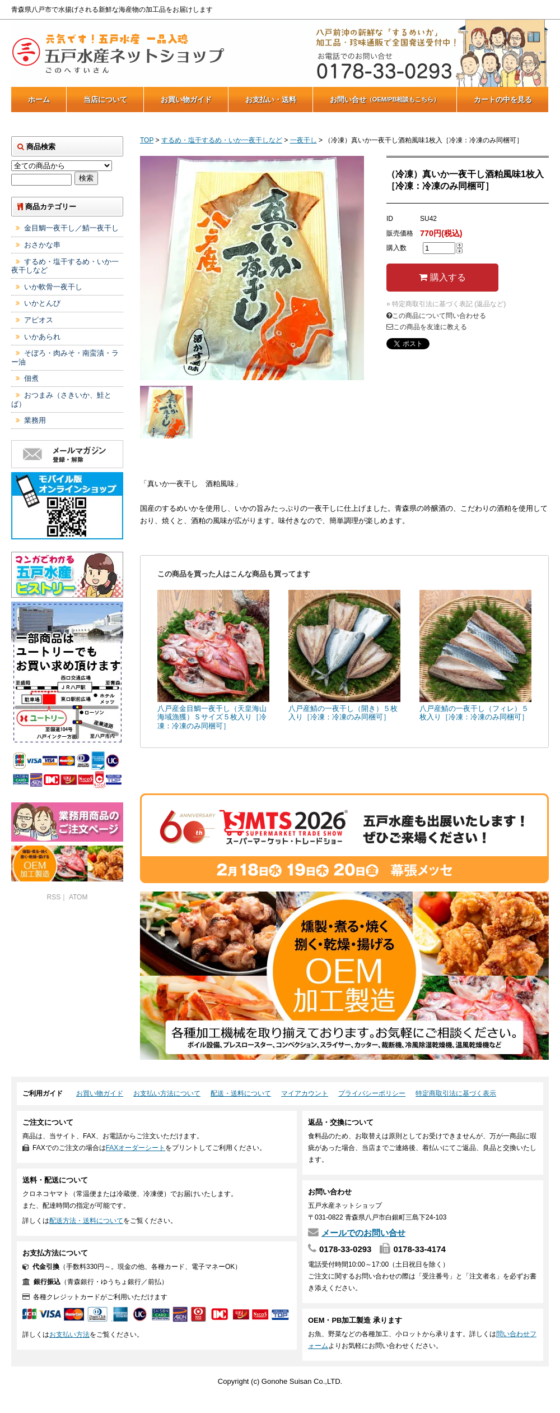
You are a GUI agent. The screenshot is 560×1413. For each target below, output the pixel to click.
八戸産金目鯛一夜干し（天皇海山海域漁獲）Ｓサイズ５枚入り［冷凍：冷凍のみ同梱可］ (212, 717)
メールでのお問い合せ (363, 1232)
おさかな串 (42, 245)
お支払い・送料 (270, 99)
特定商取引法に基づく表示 (456, 1093)
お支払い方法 (69, 1334)
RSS (54, 897)
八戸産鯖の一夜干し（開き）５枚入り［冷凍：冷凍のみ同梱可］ (343, 713)
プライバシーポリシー (371, 1093)
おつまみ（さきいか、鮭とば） (61, 399)
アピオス (38, 320)
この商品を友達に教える (426, 327)
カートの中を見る (503, 99)
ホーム (39, 99)
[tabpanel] (252, 268)
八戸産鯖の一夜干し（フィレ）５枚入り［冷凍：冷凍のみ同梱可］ (474, 713)
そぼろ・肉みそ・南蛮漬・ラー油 (65, 357)
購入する (442, 277)
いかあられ (42, 337)
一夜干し (303, 140)
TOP (146, 140)
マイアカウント (304, 1093)
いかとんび (42, 303)
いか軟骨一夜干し (53, 287)
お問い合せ (385, 99)
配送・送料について (241, 1093)
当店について (105, 99)
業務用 (35, 420)
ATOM (78, 897)
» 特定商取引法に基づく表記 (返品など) (446, 304)
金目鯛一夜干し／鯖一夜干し (71, 228)
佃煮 (31, 378)
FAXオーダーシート (136, 1148)
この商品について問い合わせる (436, 316)
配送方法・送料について (86, 1221)
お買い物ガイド (186, 99)
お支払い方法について (166, 1093)
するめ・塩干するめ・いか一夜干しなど (221, 140)
